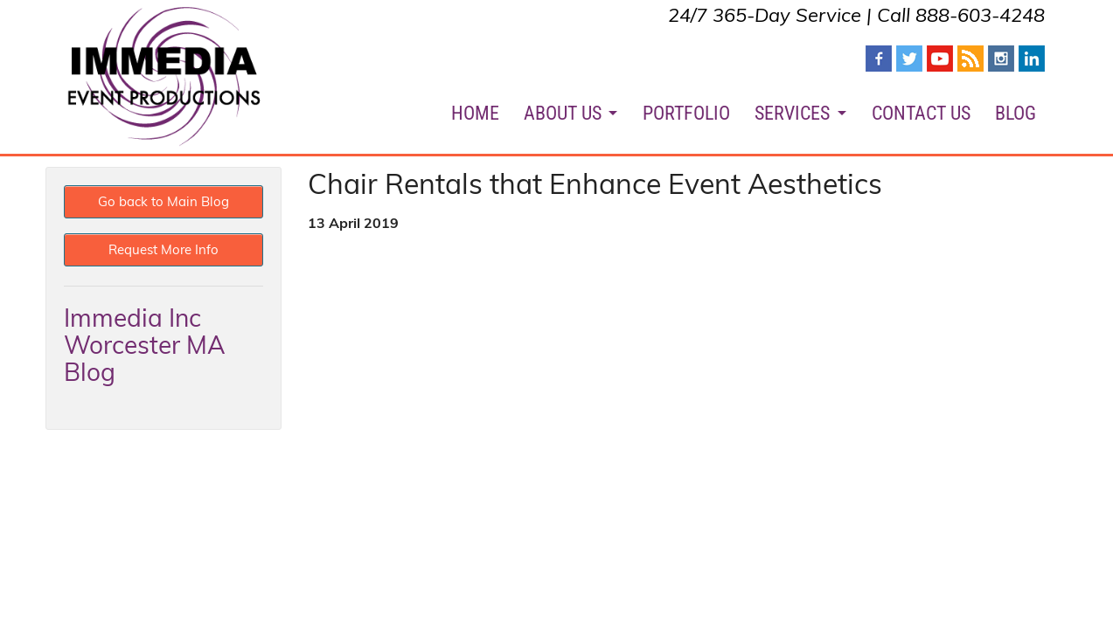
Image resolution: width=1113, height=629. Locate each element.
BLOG (1015, 113)
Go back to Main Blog (163, 201)
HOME (475, 113)
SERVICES (792, 113)
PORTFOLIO (686, 113)
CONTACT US (921, 113)
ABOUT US (563, 113)
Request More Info (163, 249)
